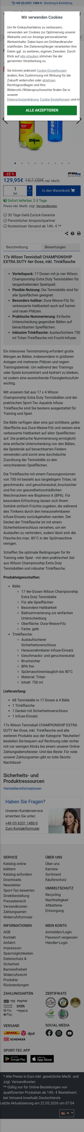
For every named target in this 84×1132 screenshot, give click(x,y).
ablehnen (49, 80)
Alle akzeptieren (42, 110)
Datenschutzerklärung (23, 99)
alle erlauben (29, 56)
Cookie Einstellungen (52, 71)
